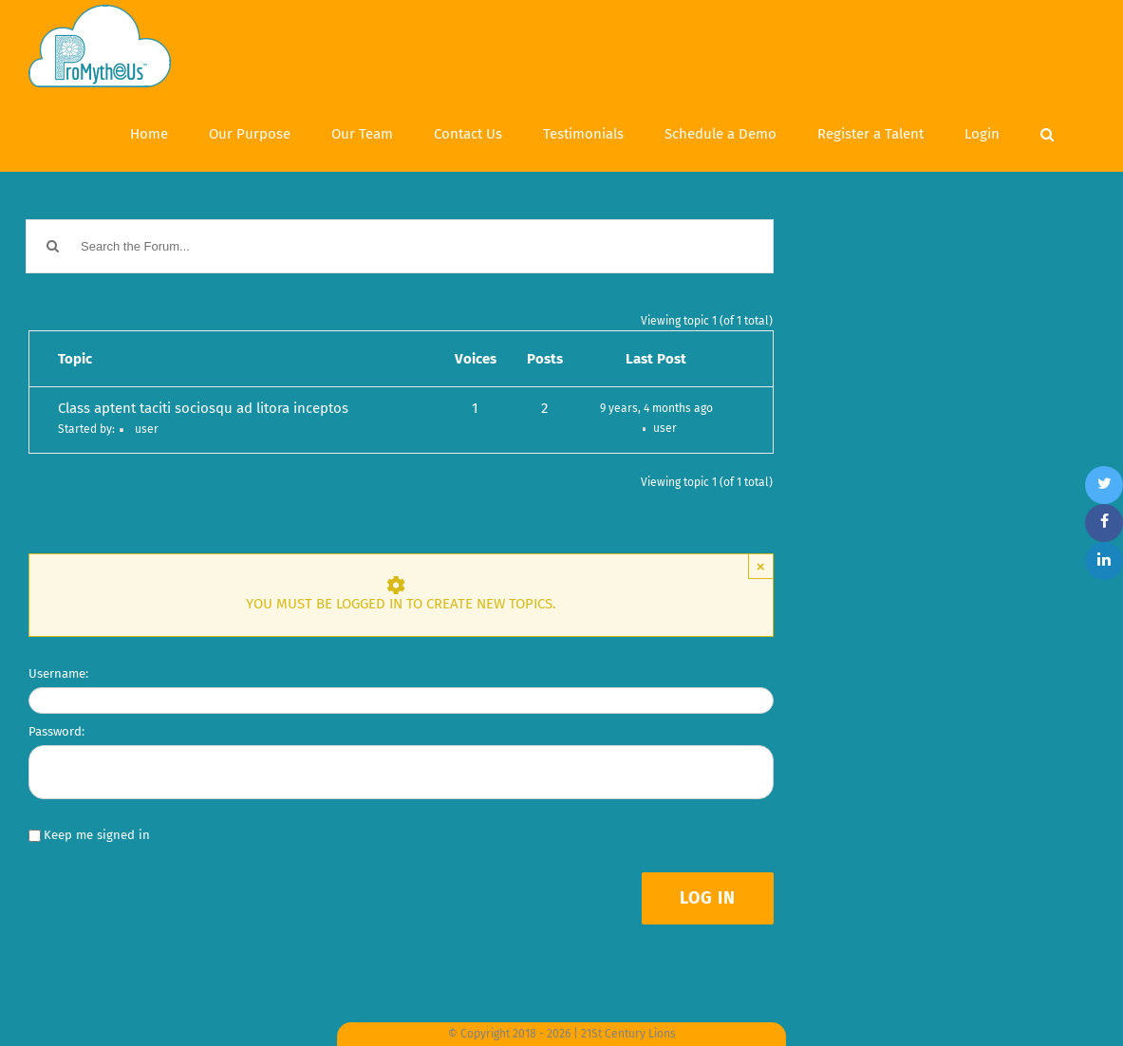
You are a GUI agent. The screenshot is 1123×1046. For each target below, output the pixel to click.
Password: (56, 731)
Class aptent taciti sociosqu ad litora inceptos (203, 408)
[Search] (1047, 132)
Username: (58, 673)
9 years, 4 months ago (656, 408)
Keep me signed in (97, 835)
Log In (708, 897)
